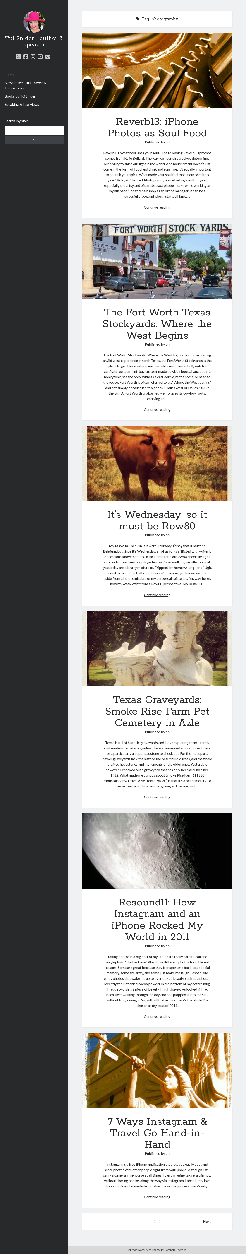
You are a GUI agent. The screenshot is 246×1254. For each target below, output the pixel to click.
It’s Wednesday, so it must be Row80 (157, 463)
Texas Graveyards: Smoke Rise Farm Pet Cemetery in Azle (157, 648)
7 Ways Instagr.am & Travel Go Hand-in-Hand (157, 1070)
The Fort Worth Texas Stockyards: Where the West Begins (157, 261)
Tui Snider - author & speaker (34, 41)
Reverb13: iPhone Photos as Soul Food (157, 70)
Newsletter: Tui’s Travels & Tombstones (25, 85)
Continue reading (157, 207)
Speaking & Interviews (22, 104)
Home (9, 74)
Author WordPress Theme (144, 1250)
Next (207, 1221)
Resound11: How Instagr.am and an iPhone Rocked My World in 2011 (157, 850)
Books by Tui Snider (20, 96)
